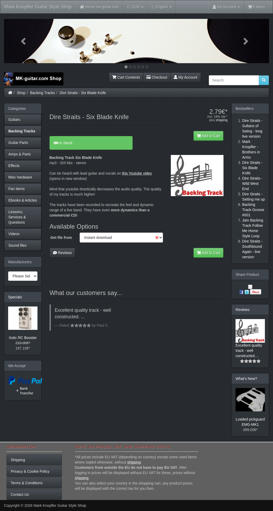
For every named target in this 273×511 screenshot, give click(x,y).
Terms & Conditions (26, 483)
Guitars (14, 119)
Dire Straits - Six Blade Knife (83, 93)
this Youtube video (137, 173)
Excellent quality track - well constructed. (249, 350)
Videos (14, 234)
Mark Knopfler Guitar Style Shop (38, 6)
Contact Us (20, 494)
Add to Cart (208, 136)
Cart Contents (126, 77)
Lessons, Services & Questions (17, 217)
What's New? (246, 378)
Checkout (156, 77)
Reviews (62, 253)
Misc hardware (20, 177)
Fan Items (16, 189)
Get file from (61, 237)
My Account (185, 77)
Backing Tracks (42, 93)
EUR (135, 7)
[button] (24, 41)
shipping (222, 120)
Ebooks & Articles (22, 200)
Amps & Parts (19, 154)
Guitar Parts (18, 143)
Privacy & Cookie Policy (30, 471)
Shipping (18, 460)
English (161, 7)
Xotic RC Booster (23, 338)
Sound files (17, 245)
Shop (21, 93)
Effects (14, 166)
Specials (15, 297)
